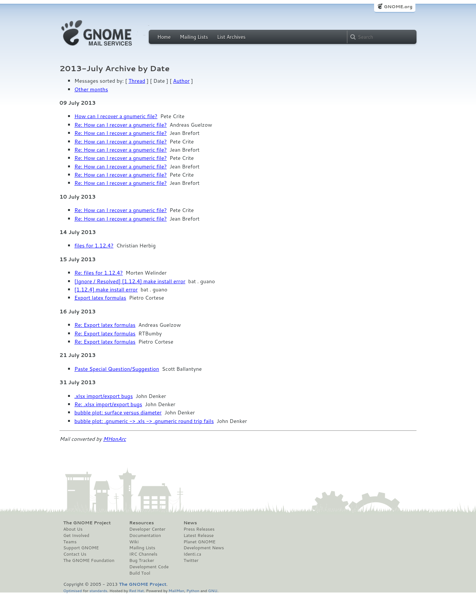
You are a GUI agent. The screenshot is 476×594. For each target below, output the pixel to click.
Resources (141, 523)
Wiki (134, 542)
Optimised (72, 590)
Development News (203, 548)
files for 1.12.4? (93, 245)
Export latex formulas (100, 297)
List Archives (231, 37)
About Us (73, 529)
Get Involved (76, 535)
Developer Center (147, 529)
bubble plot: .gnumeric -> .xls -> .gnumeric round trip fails (144, 421)
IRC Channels (143, 554)
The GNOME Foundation (89, 560)
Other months (91, 89)
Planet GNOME (199, 542)
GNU (213, 590)
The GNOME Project (87, 523)
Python (192, 590)
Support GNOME (81, 548)
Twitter (190, 560)
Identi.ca (192, 554)
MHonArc (114, 439)
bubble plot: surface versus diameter (118, 412)
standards (98, 590)
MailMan (176, 590)
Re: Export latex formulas (104, 325)
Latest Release (198, 535)
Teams (70, 542)
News (190, 523)
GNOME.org (398, 6)
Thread (137, 81)
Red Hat (136, 590)
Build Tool (139, 573)
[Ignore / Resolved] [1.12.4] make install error (129, 281)
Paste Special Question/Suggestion (116, 369)
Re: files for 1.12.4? (98, 273)
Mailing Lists (194, 37)
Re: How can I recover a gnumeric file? (120, 125)
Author (181, 81)
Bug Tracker (141, 560)
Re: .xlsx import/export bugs (108, 404)
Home (164, 37)
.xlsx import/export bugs (103, 396)
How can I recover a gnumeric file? (115, 116)
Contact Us (74, 554)
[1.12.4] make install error (106, 289)
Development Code (149, 567)
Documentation (145, 535)
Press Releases (198, 529)
